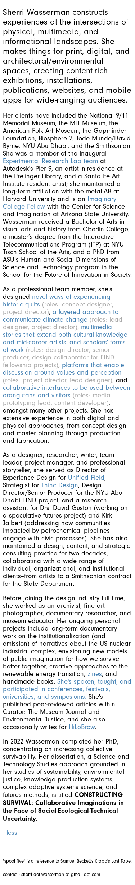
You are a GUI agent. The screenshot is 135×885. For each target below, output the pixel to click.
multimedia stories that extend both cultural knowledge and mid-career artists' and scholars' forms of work (65, 338)
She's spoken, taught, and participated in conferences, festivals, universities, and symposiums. (67, 689)
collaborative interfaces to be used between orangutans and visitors (66, 391)
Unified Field (86, 477)
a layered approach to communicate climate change (60, 315)
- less (10, 833)
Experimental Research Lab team (51, 161)
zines (94, 674)
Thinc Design (59, 485)
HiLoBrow (82, 727)
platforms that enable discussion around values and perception (63, 368)
